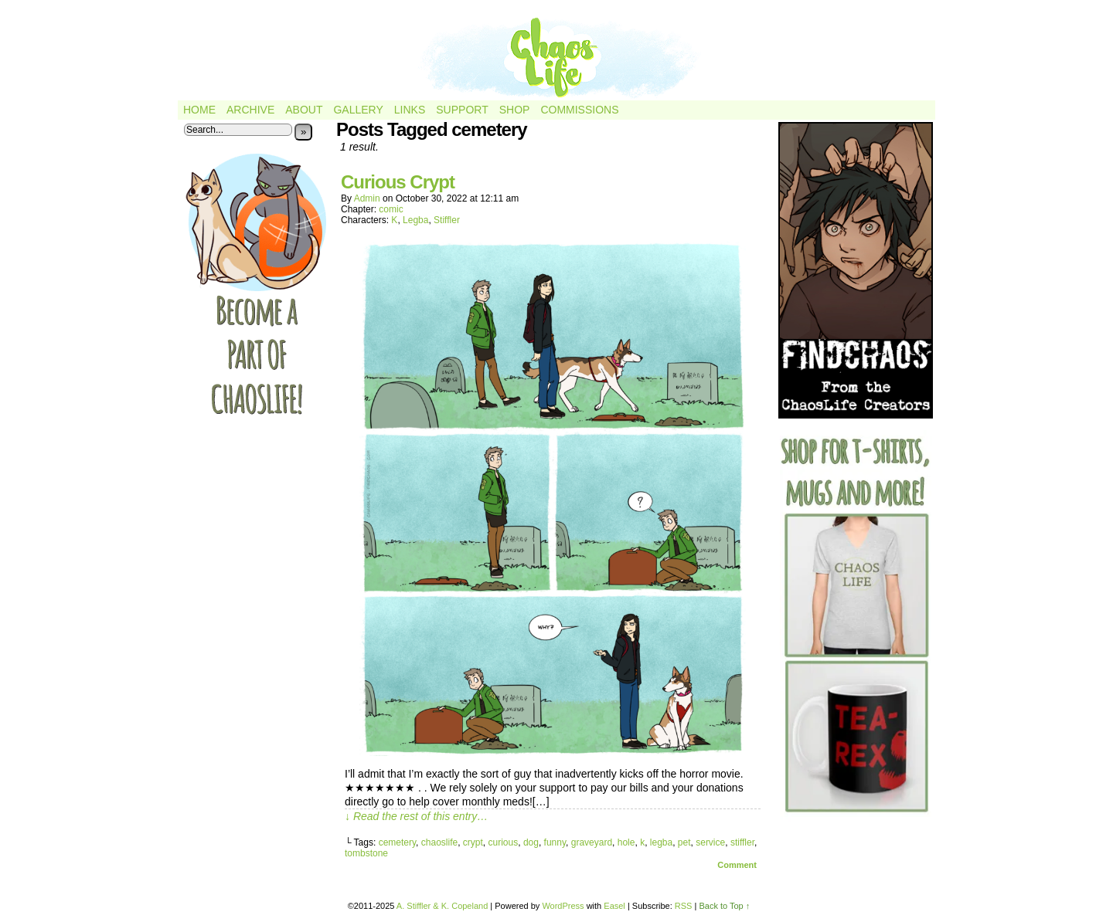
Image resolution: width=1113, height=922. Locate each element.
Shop (514, 109)
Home (199, 109)
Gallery (358, 109)
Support (462, 109)
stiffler (742, 842)
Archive (250, 109)
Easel (614, 905)
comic (391, 209)
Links (409, 109)
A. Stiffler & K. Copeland (442, 905)
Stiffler (447, 220)
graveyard (591, 842)
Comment (737, 864)
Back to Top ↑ (724, 905)
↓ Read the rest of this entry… (416, 816)
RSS (684, 905)
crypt (473, 842)
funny (555, 842)
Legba (415, 220)
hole (626, 842)
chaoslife (439, 842)
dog (531, 842)
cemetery (397, 842)
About (303, 109)
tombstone (366, 853)
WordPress (563, 905)
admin (367, 198)
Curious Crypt (397, 181)
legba (661, 842)
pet (684, 842)
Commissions (579, 109)
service (710, 842)
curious (503, 842)
